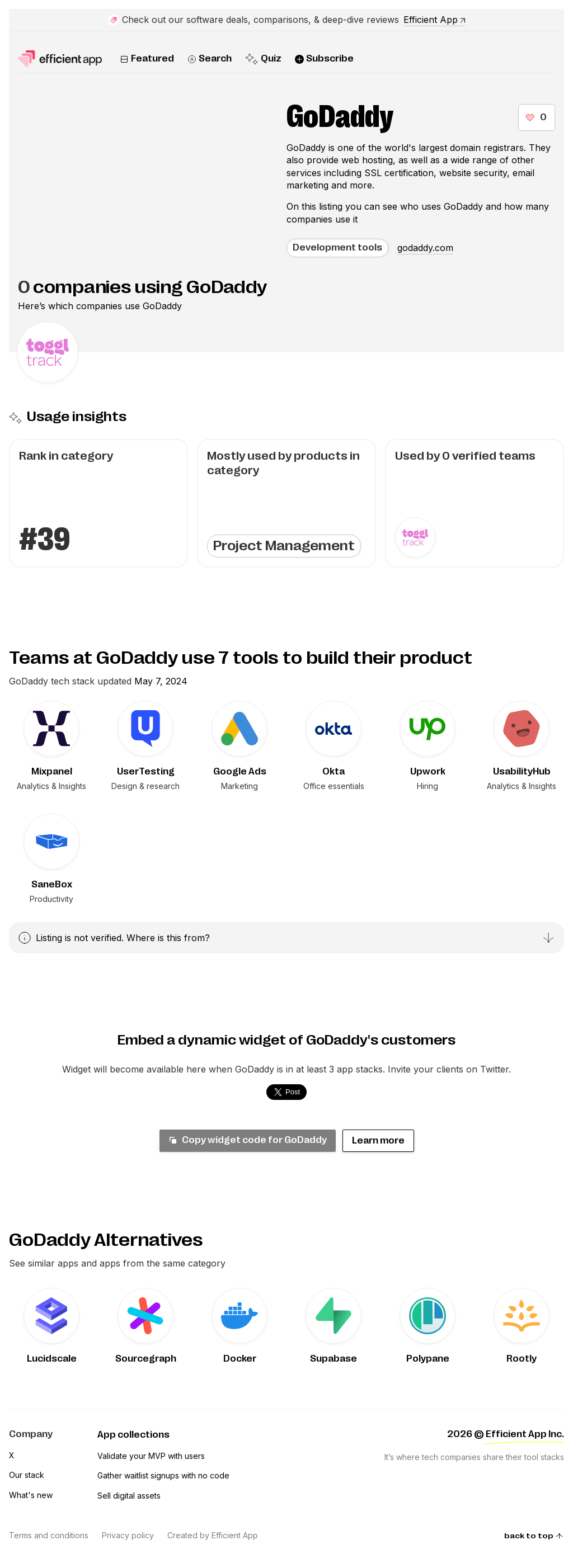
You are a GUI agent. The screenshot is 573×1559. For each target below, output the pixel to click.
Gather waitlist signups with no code (163, 1475)
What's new (31, 1495)
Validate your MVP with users (151, 1456)
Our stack (26, 1475)
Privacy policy (128, 1535)
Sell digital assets (129, 1495)
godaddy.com (425, 247)
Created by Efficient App (212, 1535)
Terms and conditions (48, 1535)
